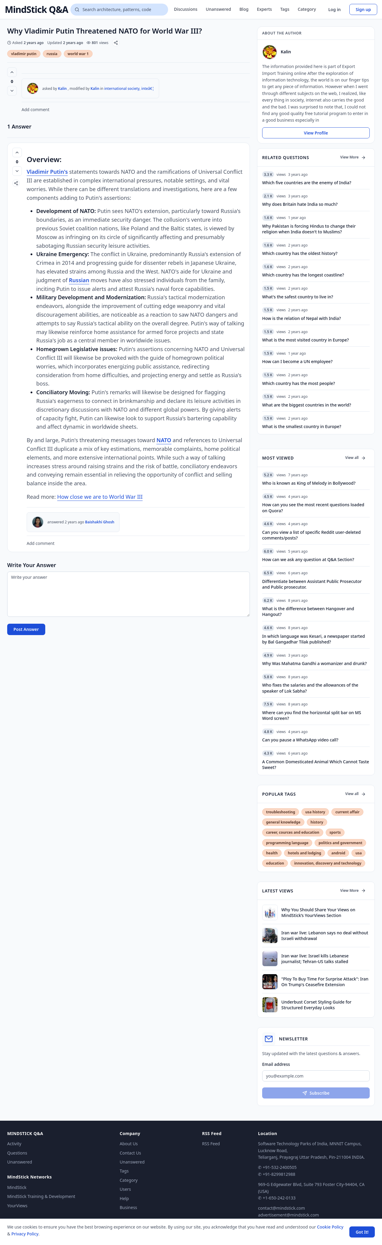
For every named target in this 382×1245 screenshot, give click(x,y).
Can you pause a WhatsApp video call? (300, 740)
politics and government (340, 842)
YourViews (17, 1205)
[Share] (116, 42)
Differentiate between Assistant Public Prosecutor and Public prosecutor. (312, 584)
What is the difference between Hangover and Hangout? (308, 611)
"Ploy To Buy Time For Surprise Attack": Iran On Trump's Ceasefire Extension (324, 981)
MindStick (16, 1187)
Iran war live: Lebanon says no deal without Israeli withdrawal (324, 935)
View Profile (316, 133)
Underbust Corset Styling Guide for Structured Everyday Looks (316, 1004)
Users (125, 1189)
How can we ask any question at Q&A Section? (308, 559)
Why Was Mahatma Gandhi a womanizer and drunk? (314, 663)
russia (52, 53)
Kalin (62, 88)
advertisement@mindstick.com (288, 1215)
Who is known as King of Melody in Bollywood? (308, 483)
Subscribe (315, 1093)
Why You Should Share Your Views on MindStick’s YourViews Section (318, 912)
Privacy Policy (24, 1234)
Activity (14, 1143)
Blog (243, 9)
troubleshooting (280, 812)
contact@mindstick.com (281, 1208)
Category (307, 9)
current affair (347, 812)
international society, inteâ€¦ (129, 88)
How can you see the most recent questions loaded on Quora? (313, 507)
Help (124, 1198)
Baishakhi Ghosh (99, 522)
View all (355, 457)
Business (128, 1207)
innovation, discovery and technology (327, 863)
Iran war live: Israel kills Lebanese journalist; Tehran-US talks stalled (315, 958)
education (275, 863)
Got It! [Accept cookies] (362, 1232)
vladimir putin (24, 53)
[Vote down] (12, 91)
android (338, 853)
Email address (276, 1064)
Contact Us (130, 1153)
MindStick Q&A (36, 9)
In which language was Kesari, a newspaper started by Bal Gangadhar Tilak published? (313, 639)
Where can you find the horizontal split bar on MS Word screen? (311, 715)
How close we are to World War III (100, 496)
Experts (264, 9)
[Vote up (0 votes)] (12, 72)
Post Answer (26, 629)
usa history (315, 812)
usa (358, 853)
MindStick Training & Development (41, 1196)
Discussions (185, 9)
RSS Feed (211, 1143)
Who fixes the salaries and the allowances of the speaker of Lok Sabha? (310, 687)
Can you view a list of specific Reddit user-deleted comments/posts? (311, 535)
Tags (284, 9)
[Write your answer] (128, 594)
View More (353, 157)
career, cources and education (292, 832)
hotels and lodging (304, 853)
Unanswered (218, 9)
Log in (334, 9)
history (317, 822)
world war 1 (78, 53)
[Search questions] (119, 10)
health (272, 853)
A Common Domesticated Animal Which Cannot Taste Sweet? (315, 764)
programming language (287, 842)
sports (335, 832)
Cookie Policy (330, 1227)
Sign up (363, 9)
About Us (129, 1143)
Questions (17, 1153)
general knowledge (283, 822)
